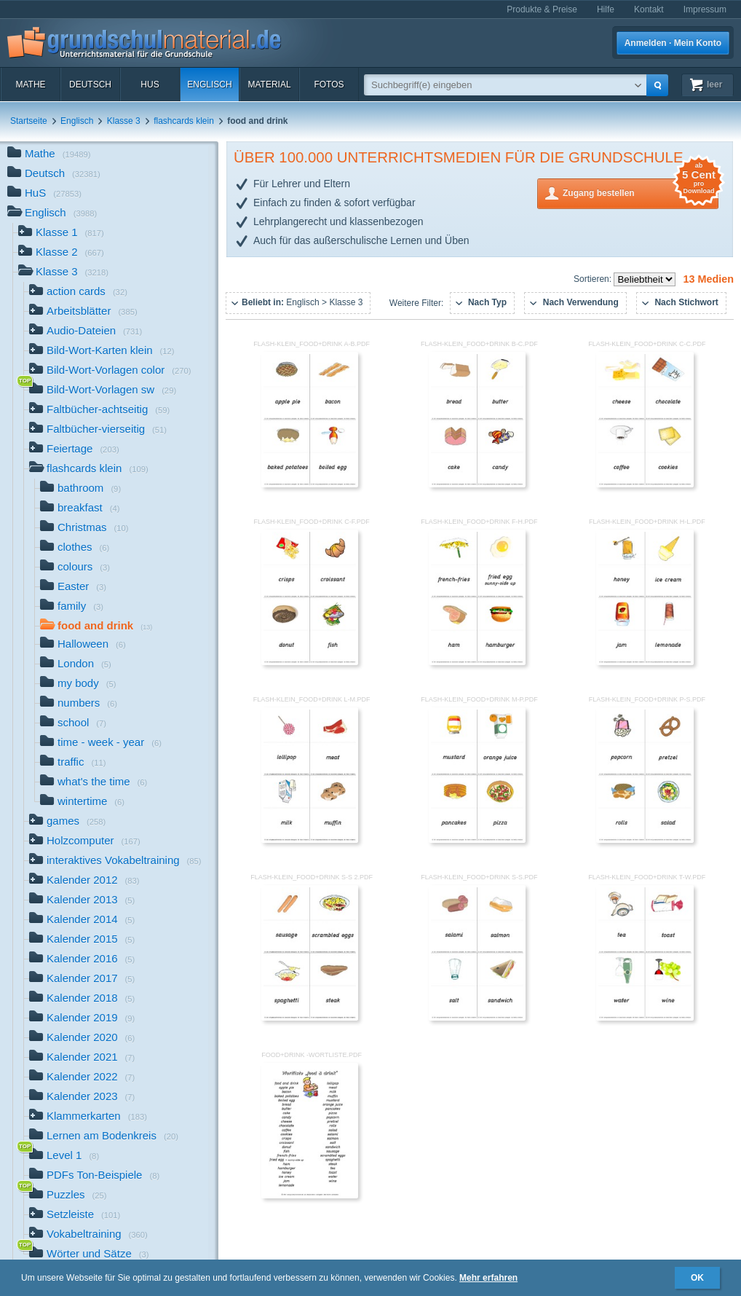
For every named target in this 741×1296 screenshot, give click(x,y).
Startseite (28, 121)
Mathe (30, 84)
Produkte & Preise (542, 9)
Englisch (209, 84)
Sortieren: (594, 279)
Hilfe (605, 9)
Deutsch (90, 84)
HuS (149, 84)
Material (268, 84)
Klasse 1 (61, 233)
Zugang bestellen (640, 191)
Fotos (329, 84)
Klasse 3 (123, 121)
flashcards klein (184, 121)
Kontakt (649, 9)
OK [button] (697, 1278)
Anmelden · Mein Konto (673, 43)
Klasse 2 (61, 253)
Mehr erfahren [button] (488, 1278)
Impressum (704, 9)
